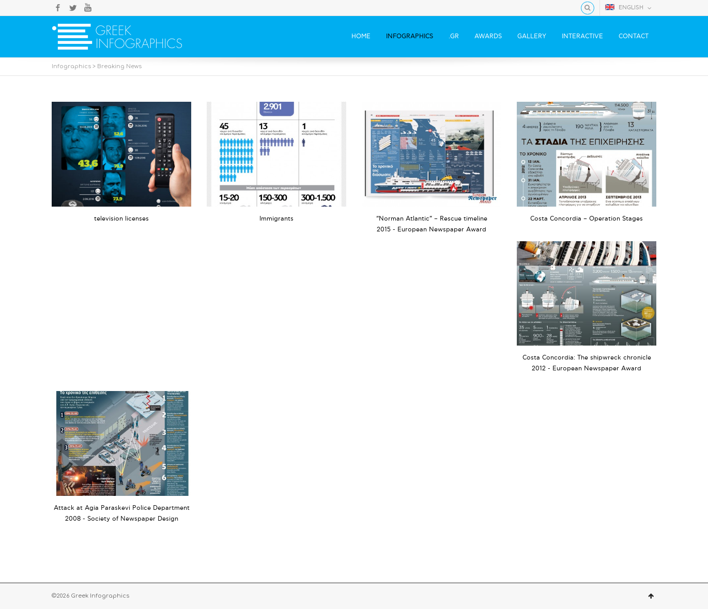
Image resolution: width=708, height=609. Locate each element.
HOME (361, 36)
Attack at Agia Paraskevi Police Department (122, 508)
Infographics (71, 66)
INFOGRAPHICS (409, 36)
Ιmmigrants (276, 219)
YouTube (88, 8)
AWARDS (488, 36)
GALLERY (531, 36)
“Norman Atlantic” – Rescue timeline (431, 219)
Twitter (73, 8)
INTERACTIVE (582, 36)
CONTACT (634, 36)
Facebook (58, 8)
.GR (454, 36)
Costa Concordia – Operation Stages (586, 219)
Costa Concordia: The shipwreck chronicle (586, 358)
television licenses (121, 219)
